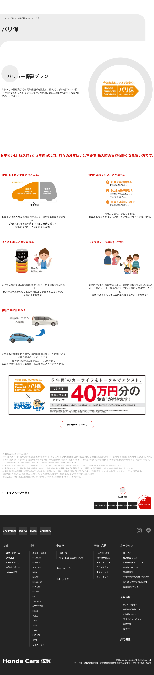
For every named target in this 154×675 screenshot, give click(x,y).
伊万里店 (10, 557)
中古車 (60, 545)
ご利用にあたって (131, 614)
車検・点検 (100, 545)
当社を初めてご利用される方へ (137, 577)
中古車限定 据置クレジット (71, 557)
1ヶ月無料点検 (103, 552)
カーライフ (126, 545)
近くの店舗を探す (57, 503)
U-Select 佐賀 (11, 572)
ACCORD (37, 567)
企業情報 (125, 597)
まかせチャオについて (77, 427)
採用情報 (125, 639)
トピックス (62, 579)
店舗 (5, 545)
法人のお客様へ (130, 604)
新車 (12, 18)
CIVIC (35, 640)
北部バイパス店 (13, 562)
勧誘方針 (127, 624)
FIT (34, 596)
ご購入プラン (38, 644)
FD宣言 (126, 628)
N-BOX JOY (37, 582)
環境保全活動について (133, 609)
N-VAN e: (36, 562)
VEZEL (35, 615)
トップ (3, 18)
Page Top (122, 490)
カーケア (127, 552)
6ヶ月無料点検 (103, 557)
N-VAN (35, 572)
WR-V (35, 625)
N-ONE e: (37, 557)
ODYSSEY (37, 601)
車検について (103, 572)
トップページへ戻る (15, 490)
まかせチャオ (103, 577)
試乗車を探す (99, 503)
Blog (80, 529)
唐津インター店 (13, 552)
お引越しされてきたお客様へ (136, 582)
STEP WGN (38, 606)
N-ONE (36, 591)
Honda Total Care (130, 567)
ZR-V (35, 620)
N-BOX (35, 577)
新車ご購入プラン (24, 18)
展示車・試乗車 (39, 552)
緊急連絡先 (128, 572)
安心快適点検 (103, 567)
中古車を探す (119, 503)
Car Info (111, 529)
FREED (35, 611)
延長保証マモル (130, 557)
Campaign (17, 529)
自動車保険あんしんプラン (135, 562)
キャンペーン (79, 503)
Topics (48, 529)
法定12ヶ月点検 (104, 562)
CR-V (35, 630)
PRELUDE (36, 635)
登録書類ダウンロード (133, 586)
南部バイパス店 (13, 567)
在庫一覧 (63, 552)
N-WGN (36, 586)
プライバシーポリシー (133, 619)
